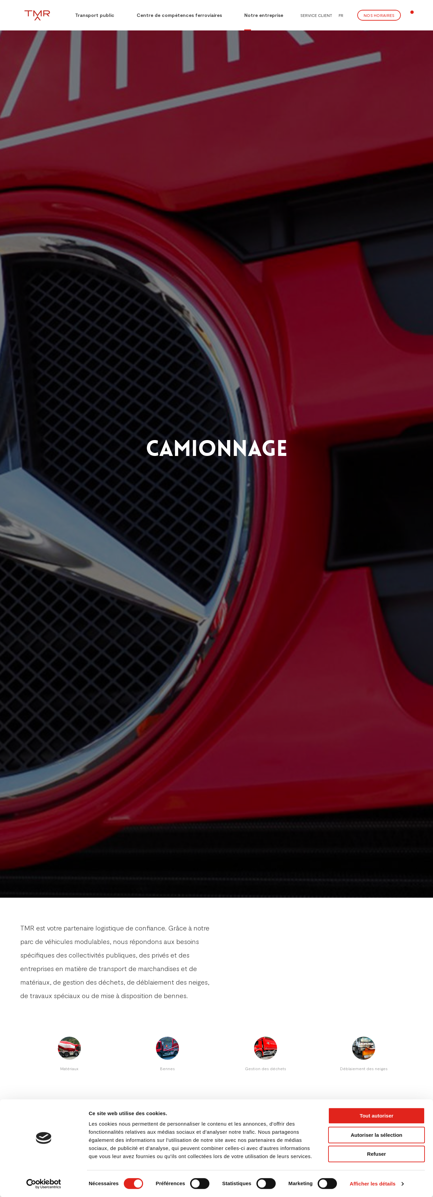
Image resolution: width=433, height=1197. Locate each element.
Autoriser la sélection (377, 1135)
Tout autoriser (376, 1116)
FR (341, 15)
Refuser (376, 1154)
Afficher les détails (372, 1184)
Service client (316, 15)
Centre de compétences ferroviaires (179, 15)
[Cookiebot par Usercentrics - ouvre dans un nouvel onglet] (43, 1184)
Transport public (90, 14)
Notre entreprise (263, 15)
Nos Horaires (379, 15)
